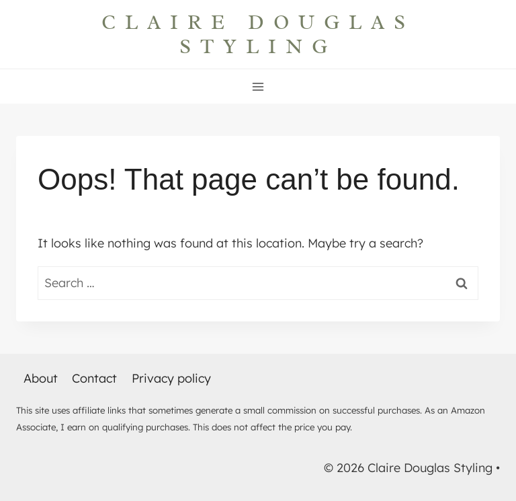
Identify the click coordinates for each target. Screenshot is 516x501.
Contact (94, 378)
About (41, 378)
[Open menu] (258, 86)
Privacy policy (171, 378)
